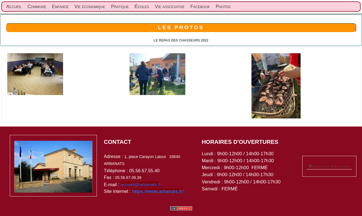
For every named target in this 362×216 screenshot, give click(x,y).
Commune (36, 6)
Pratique (120, 6)
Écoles (142, 6)
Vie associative (169, 6)
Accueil (13, 6)
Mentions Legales (329, 166)
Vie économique (90, 6)
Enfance (60, 6)
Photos (223, 6)
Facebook (200, 6)
